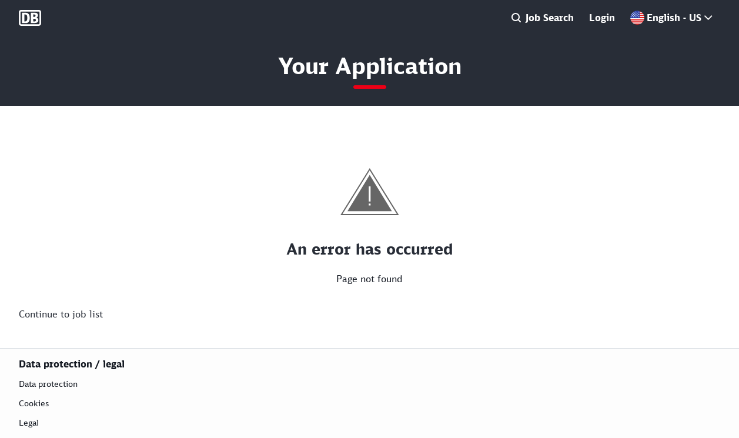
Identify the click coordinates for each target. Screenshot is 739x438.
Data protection (48, 384)
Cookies (34, 403)
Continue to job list (61, 314)
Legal (29, 422)
